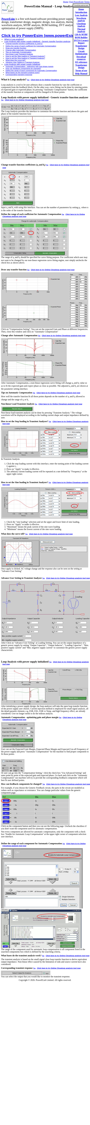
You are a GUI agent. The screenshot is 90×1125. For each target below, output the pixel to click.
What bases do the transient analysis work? (23, 73)
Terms (87, 2)
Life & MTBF (81, 34)
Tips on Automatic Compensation (18, 52)
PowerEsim (8, 18)
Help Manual (81, 73)
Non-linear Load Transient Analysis (19, 54)
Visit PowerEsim (76, 2)
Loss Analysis (81, 15)
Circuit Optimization (81, 52)
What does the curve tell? (16, 60)
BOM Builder (81, 37)
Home (65, 2)
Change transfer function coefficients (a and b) (24, 44)
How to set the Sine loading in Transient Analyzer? (25, 58)
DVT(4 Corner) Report (81, 41)
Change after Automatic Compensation (21, 50)
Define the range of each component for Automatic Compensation (31, 71)
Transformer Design (81, 47)
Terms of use (81, 70)
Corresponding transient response (19, 75)
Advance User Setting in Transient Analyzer (23, 62)
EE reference (81, 62)
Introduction (81, 12)
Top (28, 80)
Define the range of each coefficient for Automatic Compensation (31, 46)
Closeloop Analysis (81, 24)
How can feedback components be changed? (23, 68)
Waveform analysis (81, 19)
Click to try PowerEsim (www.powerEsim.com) (43, 35)
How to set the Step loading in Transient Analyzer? (25, 56)
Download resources (81, 58)
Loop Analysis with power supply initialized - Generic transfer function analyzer (37, 41)
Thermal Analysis (81, 30)
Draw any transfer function (16, 48)
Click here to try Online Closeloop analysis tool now (52, 80)
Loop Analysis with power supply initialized (22, 64)
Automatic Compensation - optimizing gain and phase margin (29, 66)
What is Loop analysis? (14, 39)
